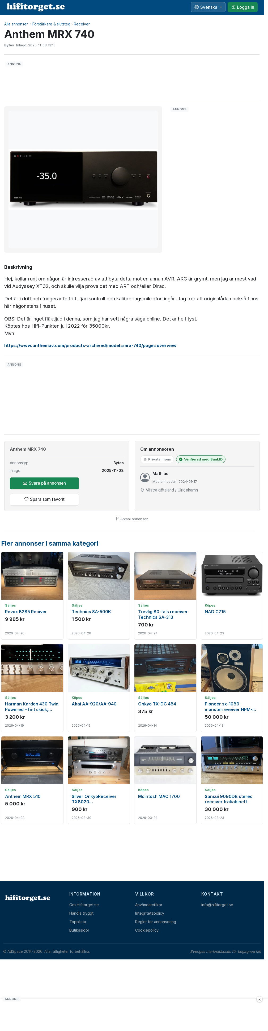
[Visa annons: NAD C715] (232, 596)
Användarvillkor (148, 904)
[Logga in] (243, 7)
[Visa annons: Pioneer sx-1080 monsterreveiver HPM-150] (232, 688)
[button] (83, 179)
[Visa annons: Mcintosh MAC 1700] (165, 780)
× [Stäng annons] (259, 999)
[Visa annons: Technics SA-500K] (99, 596)
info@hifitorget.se (217, 904)
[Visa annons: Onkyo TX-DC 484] (165, 688)
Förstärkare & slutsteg (51, 24)
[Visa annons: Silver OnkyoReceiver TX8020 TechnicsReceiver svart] (99, 780)
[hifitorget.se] (35, 7)
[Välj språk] (208, 7)
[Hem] (27, 898)
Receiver (82, 24)
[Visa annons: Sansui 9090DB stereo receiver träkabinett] (232, 780)
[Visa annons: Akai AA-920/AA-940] (99, 688)
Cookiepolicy (147, 930)
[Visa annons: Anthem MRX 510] (32, 780)
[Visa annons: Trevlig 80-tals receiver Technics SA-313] (165, 596)
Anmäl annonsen (132, 519)
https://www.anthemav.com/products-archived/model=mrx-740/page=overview (90, 345)
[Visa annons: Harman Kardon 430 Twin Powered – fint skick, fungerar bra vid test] (32, 688)
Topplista (77, 921)
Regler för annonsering (155, 921)
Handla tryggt (81, 913)
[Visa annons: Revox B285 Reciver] (32, 596)
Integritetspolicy (149, 913)
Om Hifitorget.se (84, 904)
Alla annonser (16, 24)
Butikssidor (79, 930)
